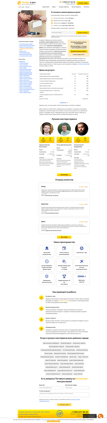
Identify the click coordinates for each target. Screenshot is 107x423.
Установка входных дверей (26, 44)
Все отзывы (64, 237)
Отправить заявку (64, 404)
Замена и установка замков (26, 47)
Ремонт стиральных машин (26, 78)
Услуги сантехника (24, 63)
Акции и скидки (33, 414)
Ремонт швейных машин (25, 92)
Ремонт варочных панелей (26, 83)
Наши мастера (36, 412)
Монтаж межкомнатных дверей (27, 45)
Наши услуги (45, 7)
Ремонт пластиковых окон (26, 72)
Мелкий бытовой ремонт (25, 70)
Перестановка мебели (25, 52)
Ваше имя (42, 385)
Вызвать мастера (82, 32)
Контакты (86, 7)
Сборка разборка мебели (25, 69)
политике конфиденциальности (49, 419)
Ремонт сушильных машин (26, 81)
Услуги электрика (24, 64)
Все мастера (64, 174)
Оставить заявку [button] (83, 3)
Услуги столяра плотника (26, 66)
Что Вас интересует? (44, 391)
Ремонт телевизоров (24, 75)
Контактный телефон (71, 385)
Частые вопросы (76, 7)
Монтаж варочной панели (26, 54)
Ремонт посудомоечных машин (27, 89)
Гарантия (47, 412)
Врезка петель (23, 51)
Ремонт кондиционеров (25, 86)
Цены (53, 7)
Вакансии (21, 412)
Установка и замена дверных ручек (26, 49)
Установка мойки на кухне (26, 55)
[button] (100, 416)
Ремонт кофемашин (24, 90)
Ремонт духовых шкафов (25, 84)
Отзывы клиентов (64, 7)
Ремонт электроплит (24, 80)
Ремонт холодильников (25, 77)
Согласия (79, 36)
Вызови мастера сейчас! (78, 51)
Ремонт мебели (23, 67)
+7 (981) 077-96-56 (68, 2)
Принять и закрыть (53, 421)
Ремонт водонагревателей (26, 87)
